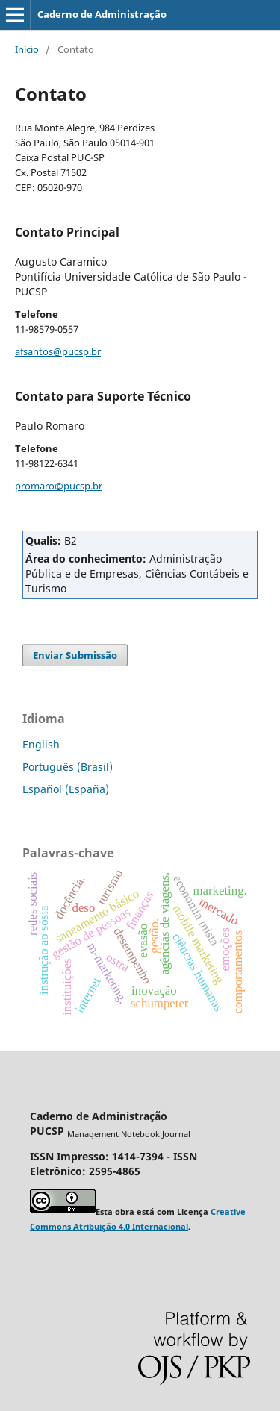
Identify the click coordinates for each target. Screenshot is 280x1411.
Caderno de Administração (102, 14)
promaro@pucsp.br (58, 485)
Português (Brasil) (67, 767)
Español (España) (65, 789)
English (41, 744)
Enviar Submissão (75, 655)
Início (27, 49)
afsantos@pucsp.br (58, 351)
